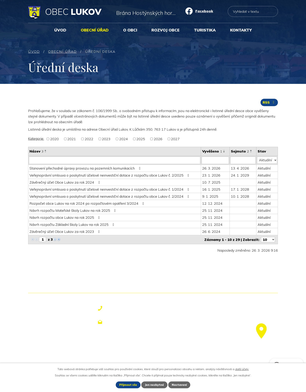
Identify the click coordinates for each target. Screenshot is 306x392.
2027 (175, 139)
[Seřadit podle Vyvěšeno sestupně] (224, 152)
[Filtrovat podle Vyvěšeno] (215, 160)
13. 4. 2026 (240, 168)
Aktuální (264, 168)
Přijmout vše (128, 385)
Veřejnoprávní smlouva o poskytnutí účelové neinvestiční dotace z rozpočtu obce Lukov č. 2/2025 (110, 175)
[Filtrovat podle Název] (114, 160)
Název (36, 151)
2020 (54, 139)
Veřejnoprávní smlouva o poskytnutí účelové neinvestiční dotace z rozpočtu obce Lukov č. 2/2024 (110, 196)
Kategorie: (36, 138)
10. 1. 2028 (240, 196)
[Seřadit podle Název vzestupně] (46, 150)
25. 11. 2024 (212, 210)
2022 (89, 139)
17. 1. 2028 (240, 189)
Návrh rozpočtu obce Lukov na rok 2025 (65, 217)
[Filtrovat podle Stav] (267, 160)
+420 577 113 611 (126, 308)
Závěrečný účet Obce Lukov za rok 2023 (65, 231)
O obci (130, 30)
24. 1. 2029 (240, 175)
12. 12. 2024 (212, 203)
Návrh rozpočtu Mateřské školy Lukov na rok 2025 (73, 210)
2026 (158, 139)
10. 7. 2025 (211, 182)
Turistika (205, 30)
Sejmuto (240, 151)
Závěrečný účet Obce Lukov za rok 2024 (65, 182)
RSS (269, 102)
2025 (140, 139)
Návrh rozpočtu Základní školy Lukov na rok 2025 (72, 224)
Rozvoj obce (165, 30)
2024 (123, 139)
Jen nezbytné (154, 385)
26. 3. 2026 (211, 168)
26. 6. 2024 (211, 231)
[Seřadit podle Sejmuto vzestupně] (251, 150)
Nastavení (179, 385)
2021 (71, 139)
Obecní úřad (95, 30)
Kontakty (241, 30)
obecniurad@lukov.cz (129, 322)
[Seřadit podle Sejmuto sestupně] (251, 152)
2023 (106, 139)
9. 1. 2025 (210, 196)
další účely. (242, 369)
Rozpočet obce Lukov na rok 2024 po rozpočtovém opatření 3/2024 (87, 203)
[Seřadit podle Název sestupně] (46, 152)
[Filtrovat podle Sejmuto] (243, 160)
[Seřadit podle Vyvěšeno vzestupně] (224, 150)
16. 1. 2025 (211, 189)
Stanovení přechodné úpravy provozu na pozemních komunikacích (85, 168)
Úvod (60, 30)
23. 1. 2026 (211, 175)
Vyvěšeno (212, 151)
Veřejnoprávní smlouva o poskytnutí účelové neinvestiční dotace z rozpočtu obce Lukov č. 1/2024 (110, 189)
